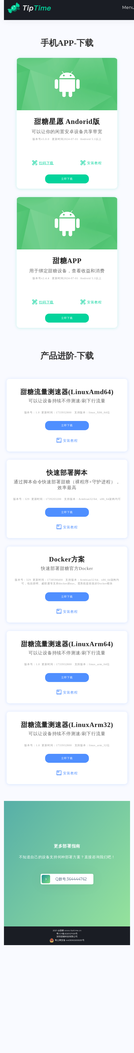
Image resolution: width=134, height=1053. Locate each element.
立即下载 (67, 178)
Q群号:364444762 (71, 879)
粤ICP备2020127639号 (67, 933)
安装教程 (94, 163)
